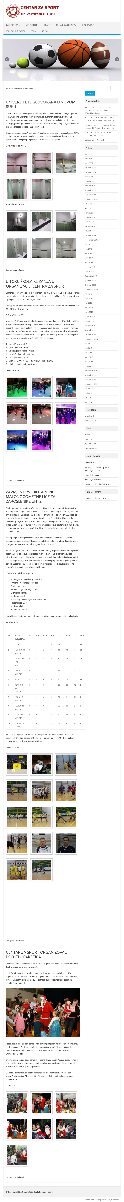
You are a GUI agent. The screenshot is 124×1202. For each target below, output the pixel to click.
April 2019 (89, 258)
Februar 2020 (90, 217)
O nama (46, 25)
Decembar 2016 (91, 371)
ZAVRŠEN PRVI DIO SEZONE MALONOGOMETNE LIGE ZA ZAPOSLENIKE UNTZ (31, 496)
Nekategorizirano (92, 421)
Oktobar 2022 (90, 195)
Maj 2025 (88, 154)
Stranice (88, 467)
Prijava (87, 435)
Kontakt (46, 31)
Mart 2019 (89, 262)
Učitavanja (98, 467)
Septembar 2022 (91, 199)
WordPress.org (91, 448)
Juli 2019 (88, 244)
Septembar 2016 (91, 384)
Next (117, 59)
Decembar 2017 (91, 325)
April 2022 (89, 208)
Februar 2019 (90, 267)
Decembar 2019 (91, 226)
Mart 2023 (89, 177)
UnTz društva (88, 25)
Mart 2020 (89, 213)
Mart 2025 (89, 163)
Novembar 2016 (91, 375)
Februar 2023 (90, 181)
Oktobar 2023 (90, 172)
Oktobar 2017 (90, 334)
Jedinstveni (109, 467)
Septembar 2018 (91, 289)
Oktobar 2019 (90, 235)
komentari (90, 444)
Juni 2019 (88, 249)
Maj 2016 (88, 398)
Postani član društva (66, 25)
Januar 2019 (89, 271)
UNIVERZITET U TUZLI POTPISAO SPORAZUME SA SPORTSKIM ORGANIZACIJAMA (98, 110)
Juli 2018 (88, 294)
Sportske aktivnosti (15, 31)
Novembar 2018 (91, 280)
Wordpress (115, 1200)
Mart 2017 (89, 362)
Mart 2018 (89, 312)
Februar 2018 (90, 317)
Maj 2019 (88, 253)
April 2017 (89, 357)
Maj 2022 (88, 204)
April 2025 (89, 159)
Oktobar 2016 (90, 380)
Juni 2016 (88, 393)
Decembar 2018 (91, 276)
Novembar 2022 (91, 190)
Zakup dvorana (13, 25)
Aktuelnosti (31, 25)
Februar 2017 (90, 366)
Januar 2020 (89, 222)
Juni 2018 (88, 298)
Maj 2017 (88, 353)
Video (33, 31)
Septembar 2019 (91, 240)
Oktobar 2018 (90, 285)
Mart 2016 (89, 402)
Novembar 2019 (91, 231)
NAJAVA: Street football (94, 140)
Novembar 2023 (91, 168)
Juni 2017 (88, 348)
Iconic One (89, 1200)
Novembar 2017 (91, 330)
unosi (88, 439)
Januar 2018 (89, 321)
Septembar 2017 (91, 339)
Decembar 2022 (91, 186)
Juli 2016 (88, 389)
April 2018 (89, 307)
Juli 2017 (88, 344)
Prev (7, 59)
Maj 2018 (88, 303)
